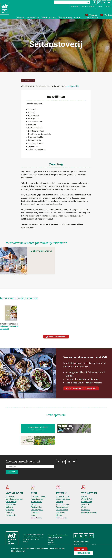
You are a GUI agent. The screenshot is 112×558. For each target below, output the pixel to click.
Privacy (51, 540)
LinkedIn (104, 2)
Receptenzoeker (62, 507)
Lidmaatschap (86, 502)
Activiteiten (33, 17)
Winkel (83, 507)
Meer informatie (18, 551)
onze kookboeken (81, 385)
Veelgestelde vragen (89, 512)
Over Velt (84, 496)
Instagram (99, 2)
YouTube (109, 2)
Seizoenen (92, 374)
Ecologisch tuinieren (38, 496)
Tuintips (34, 504)
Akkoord (80, 549)
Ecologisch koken (62, 496)
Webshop (93, 15)
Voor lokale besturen (88, 6)
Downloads (35, 512)
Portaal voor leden (55, 537)
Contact (108, 6)
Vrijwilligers (10, 510)
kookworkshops (79, 381)
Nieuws (20, 17)
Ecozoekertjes (11, 515)
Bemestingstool (37, 510)
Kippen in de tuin (37, 499)
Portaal (100, 6)
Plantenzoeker (36, 507)
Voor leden (74, 6)
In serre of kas (36, 502)
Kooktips (59, 502)
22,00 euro (4, 328)
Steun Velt (85, 504)
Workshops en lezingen (14, 499)
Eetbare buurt (11, 504)
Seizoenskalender (62, 504)
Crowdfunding (91, 17)
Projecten (9, 512)
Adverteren (85, 510)
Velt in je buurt (49, 17)
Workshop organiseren (70, 17)
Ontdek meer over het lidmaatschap (81, 391)
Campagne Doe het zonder (57, 535)
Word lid (108, 15)
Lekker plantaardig (41, 255)
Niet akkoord (83, 553)
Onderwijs (9, 507)
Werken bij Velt (86, 499)
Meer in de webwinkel (57, 336)
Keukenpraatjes (71, 86)
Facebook (94, 2)
